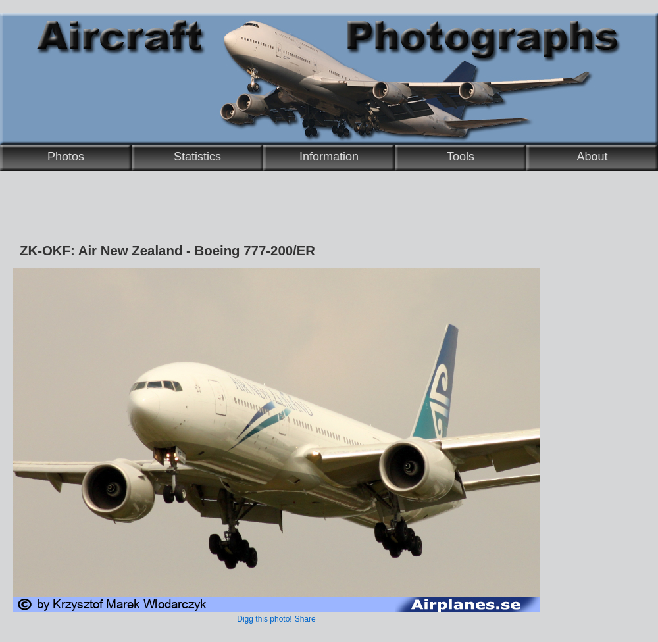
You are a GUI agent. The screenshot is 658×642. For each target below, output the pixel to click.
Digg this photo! (264, 619)
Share (305, 619)
